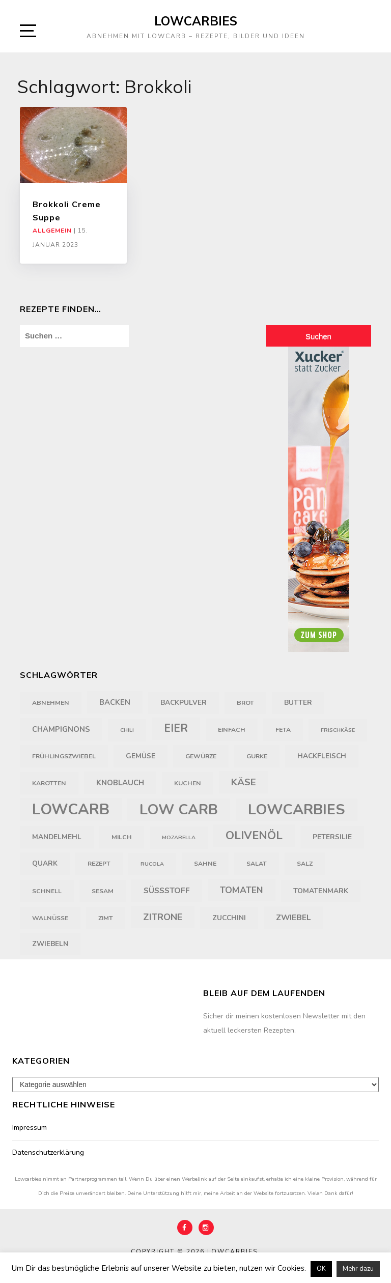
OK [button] (321, 1268)
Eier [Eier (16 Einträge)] (176, 728)
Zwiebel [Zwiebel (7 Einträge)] (293, 917)
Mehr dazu (358, 1268)
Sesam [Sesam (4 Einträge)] (103, 891)
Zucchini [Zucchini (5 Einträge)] (229, 918)
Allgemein (52, 230)
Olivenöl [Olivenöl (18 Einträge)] (254, 835)
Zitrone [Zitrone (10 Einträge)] (162, 917)
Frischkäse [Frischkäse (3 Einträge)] (338, 730)
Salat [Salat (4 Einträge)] (256, 864)
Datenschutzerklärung (48, 1152)
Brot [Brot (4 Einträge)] (245, 703)
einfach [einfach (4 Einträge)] (231, 730)
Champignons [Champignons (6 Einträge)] (61, 729)
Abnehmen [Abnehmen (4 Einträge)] (50, 703)
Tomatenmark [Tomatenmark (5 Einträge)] (320, 891)
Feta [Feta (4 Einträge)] (283, 730)
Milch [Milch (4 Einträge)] (121, 837)
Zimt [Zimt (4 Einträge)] (105, 918)
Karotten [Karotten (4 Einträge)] (49, 783)
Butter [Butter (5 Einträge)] (298, 702)
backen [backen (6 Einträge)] (114, 702)
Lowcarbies (195, 20)
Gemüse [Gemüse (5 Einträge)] (140, 756)
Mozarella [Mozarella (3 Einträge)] (179, 837)
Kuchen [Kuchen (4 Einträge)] (187, 783)
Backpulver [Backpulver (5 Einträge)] (183, 702)
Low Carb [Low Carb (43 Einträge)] (178, 809)
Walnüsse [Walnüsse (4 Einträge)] (50, 918)
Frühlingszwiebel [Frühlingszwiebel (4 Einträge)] (64, 756)
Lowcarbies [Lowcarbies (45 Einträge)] (296, 809)
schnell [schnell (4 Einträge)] (47, 891)
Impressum (29, 1127)
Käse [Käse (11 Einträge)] (243, 782)
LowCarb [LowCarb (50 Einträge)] (70, 809)
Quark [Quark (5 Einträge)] (45, 863)
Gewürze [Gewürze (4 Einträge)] (200, 756)
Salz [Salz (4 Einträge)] (305, 864)
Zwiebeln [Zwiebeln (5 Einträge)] (50, 944)
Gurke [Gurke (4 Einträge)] (256, 756)
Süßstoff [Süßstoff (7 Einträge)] (167, 890)
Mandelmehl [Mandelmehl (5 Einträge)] (56, 837)
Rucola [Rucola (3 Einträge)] (152, 864)
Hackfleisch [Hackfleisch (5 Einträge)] (321, 756)
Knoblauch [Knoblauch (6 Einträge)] (120, 783)
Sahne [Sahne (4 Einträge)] (205, 864)
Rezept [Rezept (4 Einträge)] (99, 864)
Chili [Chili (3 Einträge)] (127, 730)
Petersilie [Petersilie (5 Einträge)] (332, 837)
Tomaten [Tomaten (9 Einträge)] (241, 890)
